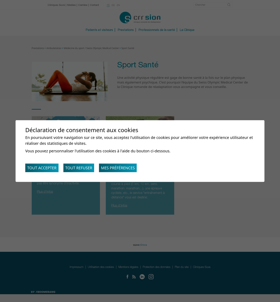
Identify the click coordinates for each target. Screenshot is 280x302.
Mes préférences (120, 168)
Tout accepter (42, 168)
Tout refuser (80, 168)
